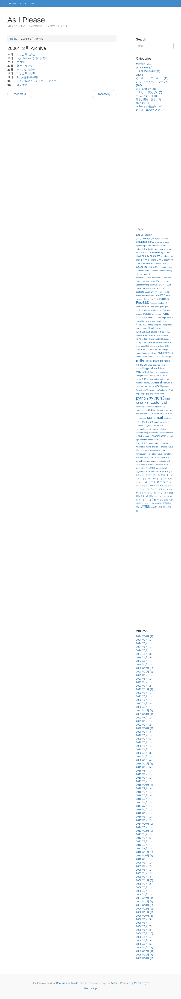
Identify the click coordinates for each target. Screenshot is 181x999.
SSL (160, 440)
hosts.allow (147, 318)
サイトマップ (159, 479)
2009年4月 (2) (143, 873)
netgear (150, 379)
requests (140, 414)
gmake (139, 314)
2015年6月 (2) (143, 820)
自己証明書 (166, 503)
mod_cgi (152, 365)
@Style (115, 983)
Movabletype (158, 368)
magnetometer (142, 353)
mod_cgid (160, 365)
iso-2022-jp (163, 335)
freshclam (140, 307)
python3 (157, 397)
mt (156, 372)
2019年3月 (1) (143, 777)
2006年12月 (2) (144, 908)
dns (162, 288)
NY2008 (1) (142, 103)
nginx (156, 379)
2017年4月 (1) (143, 806)
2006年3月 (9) (143, 940)
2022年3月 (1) (143, 707)
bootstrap (169, 256)
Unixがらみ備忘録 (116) (149, 106)
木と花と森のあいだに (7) (150, 110)
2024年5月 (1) (143, 650)
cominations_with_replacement (149, 278)
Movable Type (141, 983)
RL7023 (148, 413)
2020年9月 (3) (143, 731)
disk (153, 288)
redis (151, 410)
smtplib (147, 433)
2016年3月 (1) (143, 816)
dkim (158, 288)
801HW (148, 235)
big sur (164, 253)
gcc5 (162, 307)
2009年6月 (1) (143, 869)
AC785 (165, 238)
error (168, 295)
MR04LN (141, 371)
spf (137, 439)
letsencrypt (154, 339)
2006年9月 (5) (143, 919)
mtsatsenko (163, 372)
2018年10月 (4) (144, 784)
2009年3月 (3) (143, 876)
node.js (163, 379)
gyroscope (156, 314)
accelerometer (144, 241)
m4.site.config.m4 (162, 349)
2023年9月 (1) (143, 675)
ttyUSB (160, 457)
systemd (139, 457)
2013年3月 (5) (143, 837)
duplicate (140, 292)
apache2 (147, 245)
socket (162, 433)
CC (168, 263)
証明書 (145, 507)
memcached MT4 (155, 357)
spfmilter (143, 440)
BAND (145, 253)
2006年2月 (19, 94)
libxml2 (159, 342)
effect (138, 295)
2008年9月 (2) (143, 883)
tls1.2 (153, 457)
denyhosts (146, 288)
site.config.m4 (142, 429)
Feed (33, 3)
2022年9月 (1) (143, 692)
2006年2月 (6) (143, 944)
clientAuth (140, 274)
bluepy (145, 256)
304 (142, 235)
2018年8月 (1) (143, 791)
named (159, 375)
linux (138, 346)
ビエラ (146, 489)
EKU (144, 295)
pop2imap (154, 394)
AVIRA (139, 253)
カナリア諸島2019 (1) (148, 71)
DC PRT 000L (165, 285)
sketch (163, 429)
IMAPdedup (148, 325)
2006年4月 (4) (143, 937)
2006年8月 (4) (143, 922)
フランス (162, 489)
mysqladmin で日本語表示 (32, 58)
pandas (148, 386)
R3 (168, 399)
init (157, 328)
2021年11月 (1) (144, 710)
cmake (148, 274)
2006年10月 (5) (144, 915)
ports (162, 394)
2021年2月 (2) (143, 724)
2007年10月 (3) (144, 905)
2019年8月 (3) (143, 770)
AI (153, 242)
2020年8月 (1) (143, 735)
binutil (138, 256)
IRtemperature (149, 335)
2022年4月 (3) (143, 703)
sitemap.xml (154, 429)
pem (154, 386)
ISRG (138, 339)
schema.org (141, 418)
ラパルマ (164, 493)
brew (138, 260)
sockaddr (155, 433)
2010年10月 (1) (144, 855)
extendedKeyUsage (144, 299)
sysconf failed (147, 450)
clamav (157, 271)
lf (160, 338)
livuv (158, 346)
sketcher (139, 433)
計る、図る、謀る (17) (148, 99)
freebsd (163, 299)
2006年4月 (104, 94)
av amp (167, 249)
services (139, 426)
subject (157, 443)
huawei (170, 318)
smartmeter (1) (144, 67)
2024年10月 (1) (144, 636)
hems (165, 313)
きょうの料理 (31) (146, 88)
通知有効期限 (156, 507)
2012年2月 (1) (143, 845)
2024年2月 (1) (143, 661)
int (160, 328)
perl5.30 (169, 390)
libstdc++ (151, 342)
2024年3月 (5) (143, 657)
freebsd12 (162, 303)
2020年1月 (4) (143, 760)
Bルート (145, 259)
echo (159, 292)
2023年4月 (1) (143, 682)
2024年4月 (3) (143, 653)
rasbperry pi (142, 402)
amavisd (158, 242)
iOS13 (160, 331)
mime (167, 360)
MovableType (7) (145, 64)
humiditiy (140, 321)
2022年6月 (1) (143, 699)
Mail (155, 353)
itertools (145, 339)
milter (141, 360)
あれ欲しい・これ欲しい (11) (152, 78)
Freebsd (153, 303)
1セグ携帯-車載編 (27, 77)
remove (169, 410)
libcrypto (165, 339)
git (142, 310)
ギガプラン (147, 479)
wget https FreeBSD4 (145, 468)
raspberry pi (158, 402)
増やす (167, 496)
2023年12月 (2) (144, 668)
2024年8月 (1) (143, 643)
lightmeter (167, 342)
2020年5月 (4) (143, 745)
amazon (166, 242)
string (151, 443)
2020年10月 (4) (144, 728)
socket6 (169, 433)
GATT (147, 307)
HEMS (139, 318)
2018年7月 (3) (143, 795)
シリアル (169, 479)
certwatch (149, 271)
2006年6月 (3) (143, 929)
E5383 (147, 292)
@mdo (74, 983)
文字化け (154, 499)
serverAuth (164, 422)
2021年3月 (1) (143, 721)
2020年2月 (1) (143, 756)
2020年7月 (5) (143, 738)
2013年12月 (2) (144, 830)
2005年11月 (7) (144, 954)
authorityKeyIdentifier (145, 249)
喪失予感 (22, 84)
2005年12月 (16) (145, 951)
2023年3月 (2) (143, 685)
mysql (152, 375)
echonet (166, 292)
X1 (149, 471)
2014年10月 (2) (144, 823)
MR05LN (150, 372)
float (156, 299)
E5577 (154, 292)
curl (161, 281)
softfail (139, 436)
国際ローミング (156, 496)
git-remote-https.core (153, 310)
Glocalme (167, 310)
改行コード (143, 500)
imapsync (158, 325)
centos (165, 267)
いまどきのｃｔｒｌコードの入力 (37, 80)
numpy (147, 383)
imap (139, 324)
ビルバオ (153, 489)
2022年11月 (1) (144, 689)
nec (144, 378)
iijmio (165, 321)
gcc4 (157, 307)
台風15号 (144, 496)
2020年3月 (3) (143, 753)
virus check (151, 464)
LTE (167, 346)
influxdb (151, 328)
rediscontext (159, 410)
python (142, 398)
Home (12, 3)
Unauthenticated (143, 461)
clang (169, 271)
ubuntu (167, 457)
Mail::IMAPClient (165, 353)
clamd (164, 271)
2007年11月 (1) (144, 901)
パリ (140, 489)
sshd (156, 440)
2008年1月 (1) (143, 894)
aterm (163, 245)
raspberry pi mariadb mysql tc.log (150, 407)
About (23, 3)
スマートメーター (156, 482)
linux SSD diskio (148, 346)
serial (156, 422)
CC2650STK (155, 266)
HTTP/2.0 (157, 318)
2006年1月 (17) (144, 947)
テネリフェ (162, 486)
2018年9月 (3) (143, 788)
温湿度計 (140, 503)
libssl (144, 342)
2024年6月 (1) (143, 646)
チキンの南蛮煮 (26, 69)
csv (157, 281)
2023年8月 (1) (143, 678)
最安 (162, 500)
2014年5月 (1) (143, 827)
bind (169, 253)
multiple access (142, 375)
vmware (159, 464)
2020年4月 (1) (143, 749)
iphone (139, 335)
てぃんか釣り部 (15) (147, 95)
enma (156, 295)
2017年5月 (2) (143, 802)
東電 (166, 500)
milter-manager (154, 360)
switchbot (156, 447)
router (156, 414)
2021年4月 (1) (143, 717)
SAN (170, 414)
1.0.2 (138, 235)
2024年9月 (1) (143, 639)
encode (149, 295)
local (162, 346)
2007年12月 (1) (144, 898)
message (167, 357)
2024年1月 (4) (143, 664)
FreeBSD (142, 302)
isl (157, 335)
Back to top (90, 988)
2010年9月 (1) (143, 859)
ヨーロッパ (155, 493)
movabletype (143, 368)
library (138, 342)
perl (159, 386)
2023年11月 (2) (144, 671)
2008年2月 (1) (143, 891)
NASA (165, 375)
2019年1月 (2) (143, 781)
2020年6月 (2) (143, 742)
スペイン (140, 482)
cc (165, 263)
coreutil (149, 281)
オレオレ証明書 (157, 474)
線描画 (158, 503)
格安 (171, 500)
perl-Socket (160, 390)
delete (138, 288)
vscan (166, 464)
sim (162, 425)
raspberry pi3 (141, 410)
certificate (140, 271)
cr (154, 281)
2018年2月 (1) (143, 799)
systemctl (169, 454)
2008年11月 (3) (144, 880)
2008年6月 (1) (143, 887)
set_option (148, 426)
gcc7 (138, 310)
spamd (170, 436)
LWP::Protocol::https (145, 349)
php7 (138, 394)
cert (170, 267)
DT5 (166, 288)
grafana (147, 313)
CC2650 (141, 266)
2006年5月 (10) (144, 933)
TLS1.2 (147, 457)
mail (151, 353)
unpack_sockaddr (159, 461)
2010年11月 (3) (144, 852)
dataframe (154, 285)
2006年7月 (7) (143, 926)
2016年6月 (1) (143, 813)
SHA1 (156, 426)
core (143, 281)
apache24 (155, 245)
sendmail (155, 417)
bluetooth (155, 256)
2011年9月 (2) (143, 848)
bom (163, 256)
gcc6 (167, 307)
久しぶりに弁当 (26, 54)
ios (155, 332)
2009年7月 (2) (143, 866)
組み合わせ (149, 503)
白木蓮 (21, 61)
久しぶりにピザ (26, 73)
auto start (159, 249)
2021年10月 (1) (144, 714)
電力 (165, 507)
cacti (160, 259)
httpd (164, 318)
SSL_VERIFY (142, 443)
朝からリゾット (26, 65)
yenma (162, 471)
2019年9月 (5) (143, 767)
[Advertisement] (155, 172)
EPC (162, 295)
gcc (152, 307)
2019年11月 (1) (144, 763)
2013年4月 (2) (143, 834)
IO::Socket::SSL (145, 331)
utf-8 (138, 464)
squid (150, 440)
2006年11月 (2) (144, 912)
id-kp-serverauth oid (153, 321)
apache (139, 245)
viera (143, 464)
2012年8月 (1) (143, 841)
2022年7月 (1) (143, 696)
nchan (138, 379)
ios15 (167, 332)
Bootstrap (61, 983)
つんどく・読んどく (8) (149, 92)
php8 (143, 394)
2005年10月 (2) (144, 958)
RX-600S (163, 414)
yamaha (154, 471)
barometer (154, 252)
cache (153, 260)
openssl (156, 382)
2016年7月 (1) (143, 809)
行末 (138, 507)
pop (148, 394)
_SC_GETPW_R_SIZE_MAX (149, 238)
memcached (141, 357)
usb (168, 461)
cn (153, 274)
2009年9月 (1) (143, 862)
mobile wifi (141, 364)
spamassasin (159, 436)
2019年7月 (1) (143, 774)
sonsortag (146, 436)
